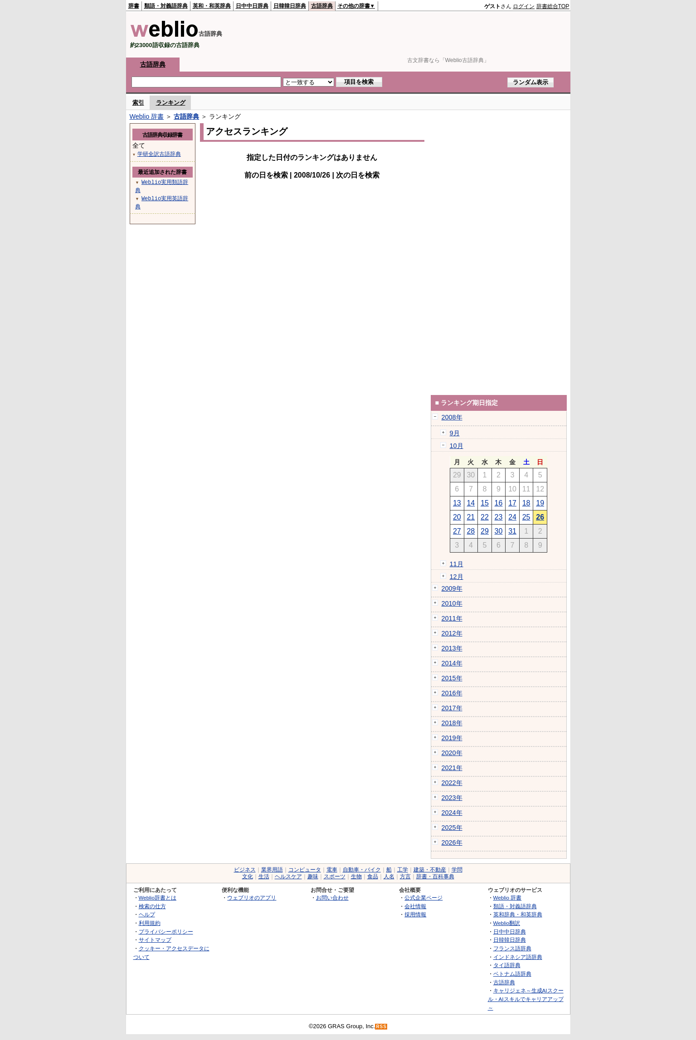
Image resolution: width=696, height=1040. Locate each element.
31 (512, 531)
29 (485, 531)
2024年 (452, 812)
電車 (331, 869)
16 (499, 503)
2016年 (452, 693)
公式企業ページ (423, 897)
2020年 (452, 752)
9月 (455, 433)
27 (457, 531)
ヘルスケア (288, 876)
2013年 (452, 648)
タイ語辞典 (507, 965)
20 (457, 517)
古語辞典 (322, 6)
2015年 (452, 678)
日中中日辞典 (252, 6)
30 (499, 531)
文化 (247, 876)
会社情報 (415, 906)
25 (526, 517)
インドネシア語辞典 (517, 957)
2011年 (452, 618)
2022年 (452, 782)
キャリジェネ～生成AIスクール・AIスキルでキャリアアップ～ (526, 998)
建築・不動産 (430, 869)
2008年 (452, 417)
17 (512, 503)
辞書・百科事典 (435, 876)
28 (471, 531)
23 (499, 517)
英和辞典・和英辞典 (517, 914)
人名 (389, 876)
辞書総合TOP (552, 6)
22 (485, 517)
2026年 (452, 842)
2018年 (452, 723)
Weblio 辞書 (147, 116)
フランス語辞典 (512, 948)
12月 (456, 576)
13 (457, 503)
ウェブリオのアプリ (251, 897)
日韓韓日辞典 (289, 6)
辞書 (133, 6)
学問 (457, 869)
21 (471, 517)
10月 (456, 445)
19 (540, 503)
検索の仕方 (152, 906)
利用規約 (150, 923)
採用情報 (415, 914)
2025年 (452, 827)
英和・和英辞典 (212, 6)
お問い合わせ (332, 897)
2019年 (452, 737)
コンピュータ (304, 869)
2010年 (452, 603)
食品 (372, 876)
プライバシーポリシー (166, 931)
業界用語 (272, 869)
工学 (402, 869)
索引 (138, 102)
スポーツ (335, 876)
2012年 (452, 633)
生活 (263, 876)
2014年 (452, 663)
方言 (405, 876)
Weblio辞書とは (157, 897)
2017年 (452, 708)
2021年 (452, 767)
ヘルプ (147, 914)
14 (471, 503)
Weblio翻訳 (506, 923)
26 (540, 517)
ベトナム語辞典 (512, 974)
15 (485, 503)
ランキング (170, 102)
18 (526, 503)
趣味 (312, 876)
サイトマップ (155, 940)
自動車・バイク (362, 869)
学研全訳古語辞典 (159, 154)
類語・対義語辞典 (166, 6)
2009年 (452, 588)
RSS (381, 1026)
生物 (356, 876)
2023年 (452, 797)
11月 (456, 564)
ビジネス (245, 869)
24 (512, 517)
